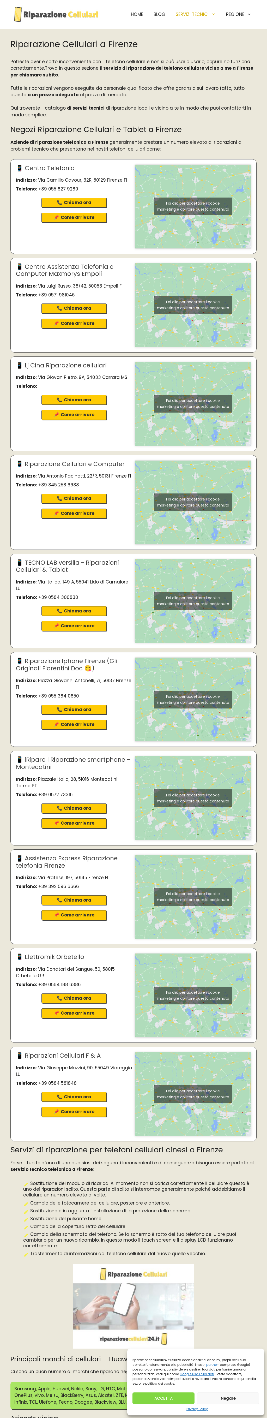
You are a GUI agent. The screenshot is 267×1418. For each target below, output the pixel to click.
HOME (137, 14)
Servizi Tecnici (198, 14)
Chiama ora (77, 202)
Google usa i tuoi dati (197, 1374)
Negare (228, 1398)
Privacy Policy (197, 1409)
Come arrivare (77, 217)
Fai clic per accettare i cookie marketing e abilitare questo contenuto (193, 206)
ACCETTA (163, 1398)
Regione (241, 14)
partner (212, 1364)
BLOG (159, 14)
